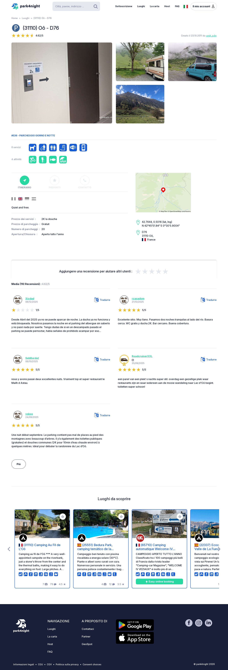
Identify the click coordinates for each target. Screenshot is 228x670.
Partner (86, 636)
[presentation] (8, 548)
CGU (40, 664)
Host (167, 6)
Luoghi (141, 6)
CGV (49, 664)
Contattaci (88, 628)
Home (14, 18)
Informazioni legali (23, 664)
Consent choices (92, 664)
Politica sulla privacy (67, 664)
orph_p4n (211, 35)
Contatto (84, 182)
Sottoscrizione (123, 6)
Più (19, 464)
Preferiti (54, 182)
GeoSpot (87, 644)
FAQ (177, 6)
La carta (154, 6)
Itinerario (24, 182)
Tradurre (102, 299)
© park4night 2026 (204, 664)
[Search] (76, 6)
